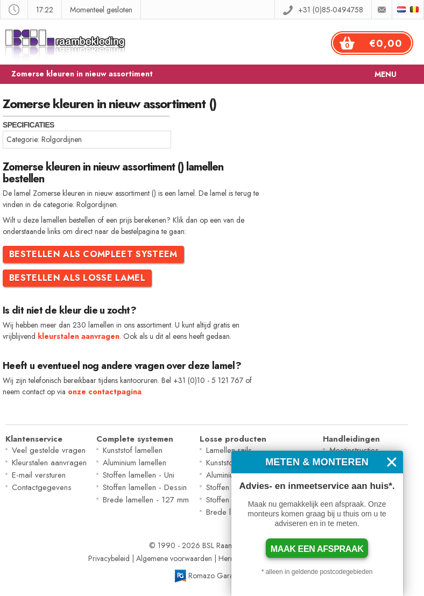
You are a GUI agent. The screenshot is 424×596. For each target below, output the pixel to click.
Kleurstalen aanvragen (49, 463)
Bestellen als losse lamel (77, 278)
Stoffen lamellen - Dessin (145, 487)
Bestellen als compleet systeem (93, 254)
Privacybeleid (109, 558)
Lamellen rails (229, 450)
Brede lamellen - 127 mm (146, 500)
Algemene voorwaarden (174, 558)
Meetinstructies (354, 450)
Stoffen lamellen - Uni (138, 475)
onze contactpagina (105, 391)
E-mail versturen (39, 475)
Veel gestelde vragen (49, 450)
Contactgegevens (42, 487)
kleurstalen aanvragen (78, 336)
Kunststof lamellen (132, 450)
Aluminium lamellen (134, 463)
